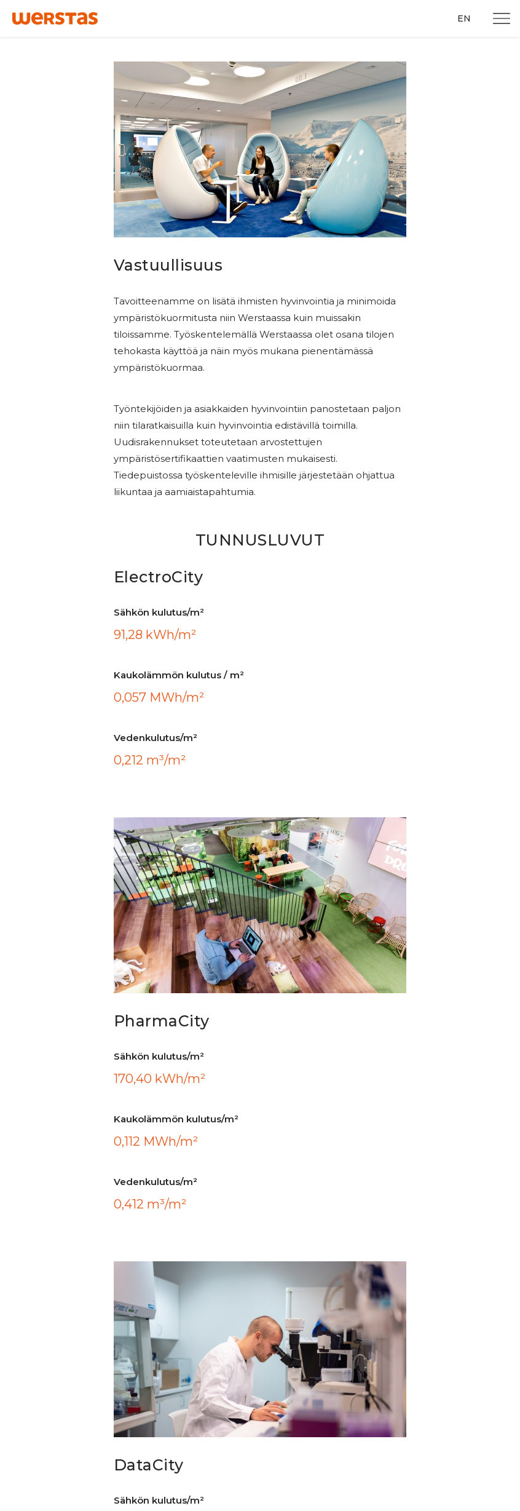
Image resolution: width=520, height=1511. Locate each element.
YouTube (359, 1192)
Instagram (363, 1111)
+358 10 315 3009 (45, 1222)
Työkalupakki (204, 1111)
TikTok (355, 1218)
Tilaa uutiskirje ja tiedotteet (86, 1389)
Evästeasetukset (209, 1282)
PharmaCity (213, 1210)
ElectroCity (210, 1193)
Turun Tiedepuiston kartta (229, 1085)
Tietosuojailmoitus (214, 1254)
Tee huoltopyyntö (62, 1417)
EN (464, 18)
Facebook (360, 1085)
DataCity (206, 1226)
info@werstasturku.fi (53, 1237)
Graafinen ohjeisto (214, 1138)
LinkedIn (359, 1165)
